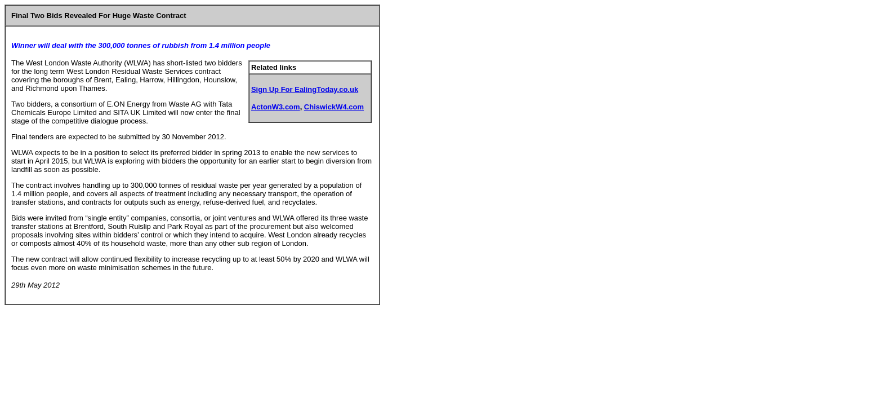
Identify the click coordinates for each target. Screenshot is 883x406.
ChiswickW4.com (334, 107)
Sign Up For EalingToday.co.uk (304, 89)
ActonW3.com (275, 107)
